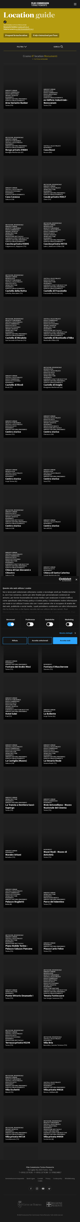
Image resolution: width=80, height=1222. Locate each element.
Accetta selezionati (40, 641)
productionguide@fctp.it (24, 29)
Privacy (48, 1179)
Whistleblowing (70, 1179)
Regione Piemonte (54, 1204)
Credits (40, 1181)
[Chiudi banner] (76, 579)
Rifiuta (15, 641)
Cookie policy (57, 1179)
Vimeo (49, 1188)
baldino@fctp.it (23, 27)
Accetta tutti (65, 641)
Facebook (31, 1188)
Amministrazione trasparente (14, 1179)
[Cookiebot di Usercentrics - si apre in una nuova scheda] (60, 579)
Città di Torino (29, 1204)
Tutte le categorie (41, 59)
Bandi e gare (31, 1179)
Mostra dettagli (65, 633)
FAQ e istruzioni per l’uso (45, 35)
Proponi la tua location (16, 35)
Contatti (40, 1179)
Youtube (43, 1188)
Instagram (37, 1188)
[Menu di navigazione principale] (75, 4)
